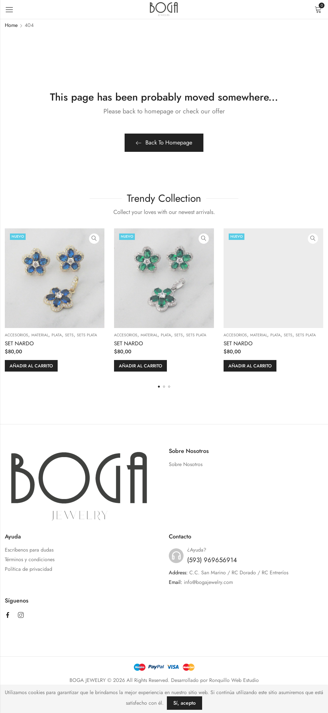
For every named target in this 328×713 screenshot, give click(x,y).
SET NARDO (19, 343)
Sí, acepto (184, 703)
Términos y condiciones (29, 559)
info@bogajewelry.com (208, 582)
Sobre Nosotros (185, 464)
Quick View (94, 239)
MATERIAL (39, 335)
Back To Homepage (164, 142)
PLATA (57, 335)
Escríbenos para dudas (29, 549)
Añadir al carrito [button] (31, 366)
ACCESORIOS (16, 335)
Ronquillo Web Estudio (234, 680)
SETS (69, 335)
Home (11, 25)
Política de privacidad (28, 569)
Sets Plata (87, 335)
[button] (159, 387)
